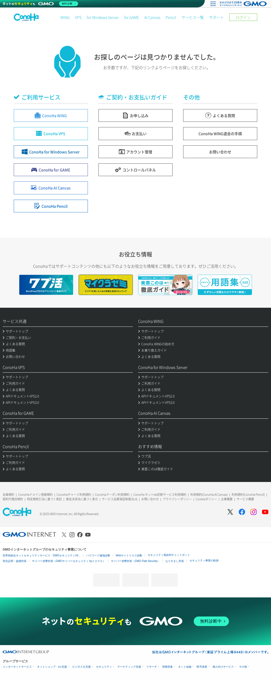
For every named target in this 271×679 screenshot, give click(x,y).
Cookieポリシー (206, 499)
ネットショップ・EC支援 (52, 666)
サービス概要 (245, 499)
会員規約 (8, 494)
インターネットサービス (17, 666)
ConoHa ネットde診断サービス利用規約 (159, 494)
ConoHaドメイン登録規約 (35, 494)
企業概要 (227, 499)
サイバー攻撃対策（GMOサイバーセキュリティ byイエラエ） (68, 561)
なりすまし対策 (174, 561)
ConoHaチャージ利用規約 (74, 494)
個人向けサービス (223, 666)
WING (65, 17)
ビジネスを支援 (81, 666)
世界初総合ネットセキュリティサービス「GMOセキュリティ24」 (42, 555)
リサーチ (151, 666)
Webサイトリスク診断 (129, 555)
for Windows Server (103, 17)
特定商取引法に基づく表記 (44, 499)
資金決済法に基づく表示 (82, 499)
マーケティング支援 (129, 666)
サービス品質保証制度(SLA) (119, 499)
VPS (78, 17)
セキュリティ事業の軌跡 (204, 560)
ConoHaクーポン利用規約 (112, 494)
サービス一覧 (193, 17)
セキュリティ (104, 666)
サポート (216, 17)
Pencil (171, 17)
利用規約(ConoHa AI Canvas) (209, 494)
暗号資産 (202, 666)
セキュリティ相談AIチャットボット (169, 554)
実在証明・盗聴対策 (14, 561)
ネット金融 (184, 666)
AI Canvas (152, 17)
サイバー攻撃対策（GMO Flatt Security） (135, 561)
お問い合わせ (150, 499)
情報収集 (167, 666)
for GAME (131, 17)
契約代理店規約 (13, 499)
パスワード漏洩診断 (98, 555)
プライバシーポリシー (177, 499)
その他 (243, 666)
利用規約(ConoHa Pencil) (248, 494)
